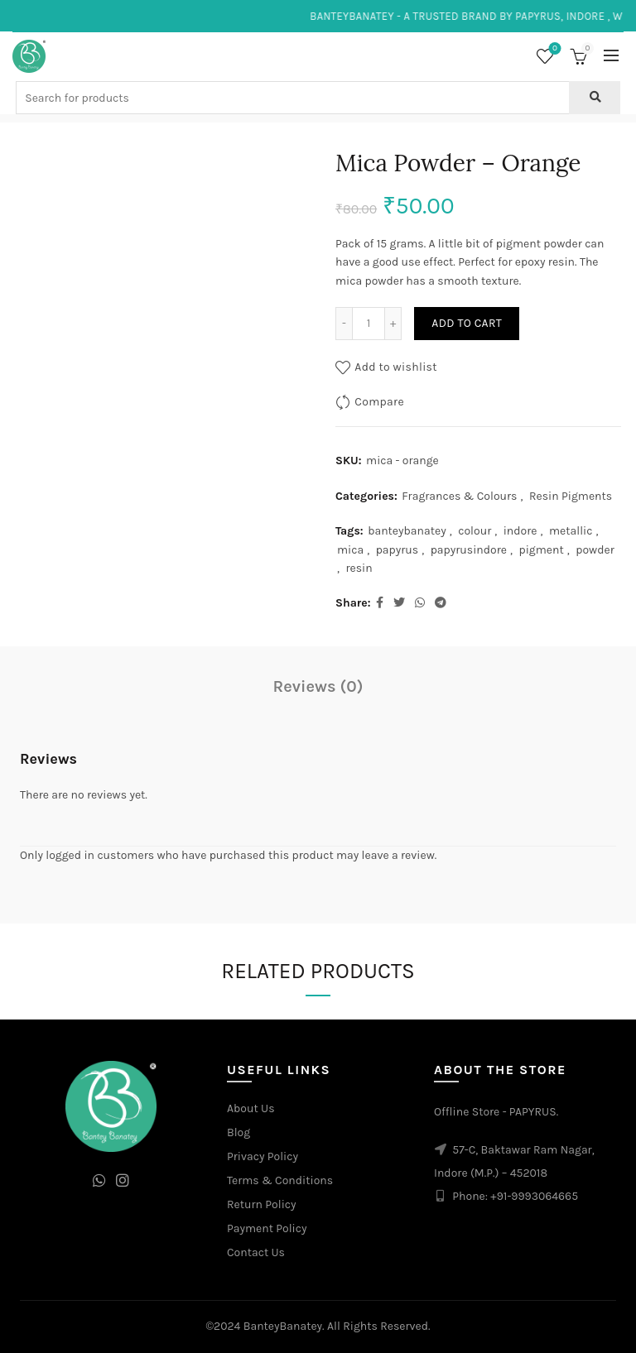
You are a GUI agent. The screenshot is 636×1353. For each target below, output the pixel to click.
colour (474, 531)
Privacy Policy (262, 1156)
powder (595, 550)
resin (358, 568)
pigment (540, 550)
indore (520, 531)
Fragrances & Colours (459, 496)
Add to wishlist (395, 367)
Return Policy (261, 1204)
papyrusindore (469, 550)
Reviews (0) (318, 686)
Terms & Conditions (280, 1180)
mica (350, 550)
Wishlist (553, 49)
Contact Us (256, 1252)
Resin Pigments (570, 496)
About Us (251, 1108)
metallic (571, 531)
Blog (238, 1132)
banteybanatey (407, 531)
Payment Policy (267, 1228)
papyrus (397, 550)
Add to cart (466, 323)
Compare (379, 402)
